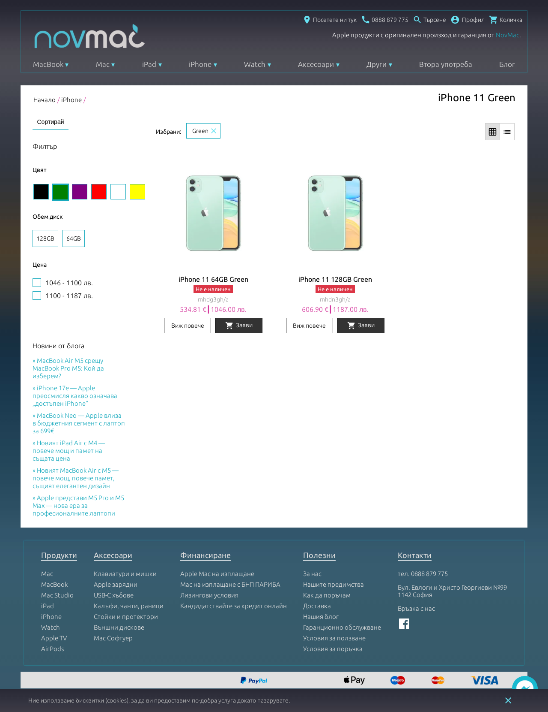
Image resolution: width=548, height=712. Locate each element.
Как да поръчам (327, 595)
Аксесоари (316, 64)
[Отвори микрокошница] (505, 20)
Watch (254, 64)
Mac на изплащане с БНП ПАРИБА (230, 584)
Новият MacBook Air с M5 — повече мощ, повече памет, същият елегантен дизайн (76, 478)
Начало (44, 99)
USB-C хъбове (114, 595)
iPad (149, 64)
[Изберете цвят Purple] (79, 191)
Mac (103, 64)
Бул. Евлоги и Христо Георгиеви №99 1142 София (452, 591)
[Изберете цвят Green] (60, 192)
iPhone (200, 64)
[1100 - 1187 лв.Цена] (37, 295)
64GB (73, 238)
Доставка (317, 605)
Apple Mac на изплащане (217, 573)
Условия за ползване (334, 638)
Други (376, 64)
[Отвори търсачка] (429, 20)
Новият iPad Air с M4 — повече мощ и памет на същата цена (69, 450)
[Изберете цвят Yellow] (137, 191)
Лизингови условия (209, 595)
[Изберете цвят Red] (98, 191)
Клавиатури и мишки (125, 573)
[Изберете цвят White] (118, 191)
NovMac (507, 35)
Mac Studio (57, 595)
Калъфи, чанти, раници (129, 605)
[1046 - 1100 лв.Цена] (37, 282)
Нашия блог (321, 616)
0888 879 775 (429, 573)
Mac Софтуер (113, 638)
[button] (467, 20)
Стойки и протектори (126, 616)
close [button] (508, 700)
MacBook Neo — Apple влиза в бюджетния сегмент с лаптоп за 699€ (79, 423)
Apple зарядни (115, 584)
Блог (507, 64)
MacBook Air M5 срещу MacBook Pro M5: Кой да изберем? (68, 368)
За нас (312, 573)
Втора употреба (445, 64)
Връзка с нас (416, 608)
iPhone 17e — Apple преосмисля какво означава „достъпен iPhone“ (75, 395)
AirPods (52, 648)
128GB (45, 238)
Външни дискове (119, 627)
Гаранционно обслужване (342, 627)
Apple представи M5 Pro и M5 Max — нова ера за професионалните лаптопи (78, 505)
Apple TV (54, 638)
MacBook (48, 64)
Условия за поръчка (333, 648)
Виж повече (187, 325)
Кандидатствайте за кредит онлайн (233, 605)
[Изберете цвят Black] (41, 191)
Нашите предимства (333, 584)
